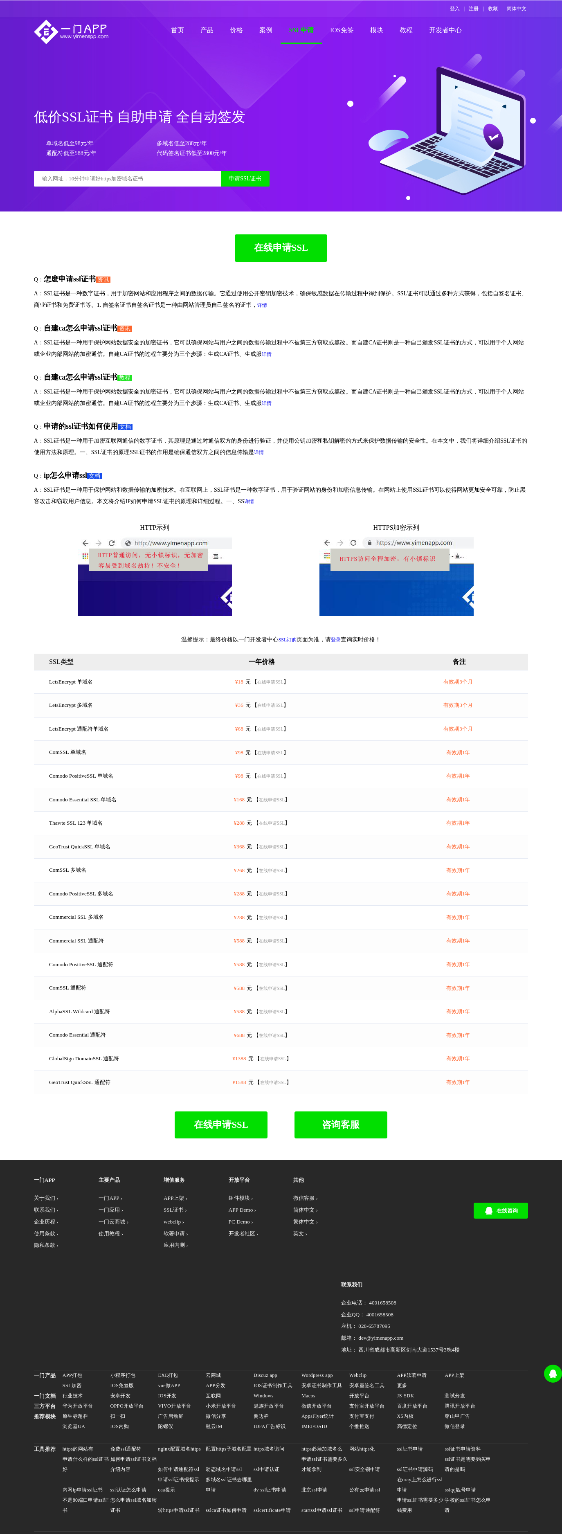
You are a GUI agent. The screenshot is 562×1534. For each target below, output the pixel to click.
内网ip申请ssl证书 (84, 1434)
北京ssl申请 (314, 1434)
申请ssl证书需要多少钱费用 (417, 1449)
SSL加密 (73, 1329)
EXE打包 (169, 1319)
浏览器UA (75, 1370)
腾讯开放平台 (459, 1350)
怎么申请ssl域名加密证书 (132, 1449)
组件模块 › (220, 1242)
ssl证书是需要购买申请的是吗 (464, 1408)
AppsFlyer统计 (317, 1360)
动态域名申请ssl (225, 1413)
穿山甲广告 (456, 1360)
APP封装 (222, 1492)
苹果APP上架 (337, 1492)
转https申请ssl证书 (180, 1454)
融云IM (215, 1370)
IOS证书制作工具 (273, 1329)
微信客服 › (278, 1242)
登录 (336, 656)
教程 (413, 30)
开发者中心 (452, 30)
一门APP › (105, 1242)
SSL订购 (288, 656)
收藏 (493, 8)
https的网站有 (79, 1393)
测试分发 (454, 1340)
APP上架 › (162, 1242)
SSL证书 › (162, 1254)
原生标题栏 (77, 1360)
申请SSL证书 (238, 188)
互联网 (214, 1340)
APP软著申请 (411, 1319)
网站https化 (362, 1393)
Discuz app (266, 1319)
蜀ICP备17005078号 (284, 1521)
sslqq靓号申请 (459, 1434)
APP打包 (74, 1319)
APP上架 (453, 1319)
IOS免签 (349, 30)
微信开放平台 (316, 1350)
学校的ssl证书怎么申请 (464, 1449)
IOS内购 (121, 1370)
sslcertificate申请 (273, 1454)
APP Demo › (221, 1254)
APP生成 (196, 1492)
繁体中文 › (278, 1267)
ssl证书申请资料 (462, 1393)
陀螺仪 (166, 1370)
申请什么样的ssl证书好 (85, 1408)
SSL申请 (309, 30)
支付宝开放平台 (366, 1350)
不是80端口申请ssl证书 (85, 1449)
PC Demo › (220, 1267)
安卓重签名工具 (366, 1329)
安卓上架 (143, 1492)
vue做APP (170, 1329)
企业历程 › (49, 1267)
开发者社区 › (223, 1279)
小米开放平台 (222, 1350)
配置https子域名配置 (230, 1393)
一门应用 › (106, 1254)
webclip (246, 1492)
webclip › (160, 1267)
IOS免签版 (123, 1329)
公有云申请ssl (364, 1434)
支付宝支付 (361, 1360)
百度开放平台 (411, 1350)
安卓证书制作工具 (321, 1329)
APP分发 (216, 1329)
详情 (275, 322)
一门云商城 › (109, 1267)
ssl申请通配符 (364, 1454)
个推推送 (359, 1370)
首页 (185, 30)
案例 (273, 30)
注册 (474, 8)
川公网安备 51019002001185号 (217, 1521)
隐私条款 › (49, 1291)
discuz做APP (300, 1492)
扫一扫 (119, 1360)
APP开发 (79, 1492)
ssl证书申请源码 (414, 1413)
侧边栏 (261, 1360)
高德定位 (406, 1370)
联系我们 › (49, 1254)
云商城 (214, 1319)
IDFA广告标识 (270, 1370)
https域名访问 (269, 1393)
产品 (214, 30)
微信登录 (454, 1370)
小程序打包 (124, 1319)
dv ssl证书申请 (270, 1434)
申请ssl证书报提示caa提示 (179, 1429)
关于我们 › (49, 1242)
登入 (455, 8)
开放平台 (359, 1340)
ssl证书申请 (409, 1393)
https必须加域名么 (321, 1393)
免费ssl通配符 (127, 1393)
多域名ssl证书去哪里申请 (227, 1429)
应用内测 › (163, 1291)
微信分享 (217, 1360)
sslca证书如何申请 (227, 1454)
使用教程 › (106, 1279)
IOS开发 (168, 1340)
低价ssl (401, 1492)
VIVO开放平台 (175, 1350)
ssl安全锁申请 (364, 1413)
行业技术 (74, 1340)
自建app (424, 1492)
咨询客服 (336, 1168)
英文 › (272, 1279)
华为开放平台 (79, 1350)
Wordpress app (317, 1319)
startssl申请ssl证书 (321, 1454)
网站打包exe (373, 1492)
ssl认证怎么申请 (130, 1434)
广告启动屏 (171, 1360)
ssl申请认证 (267, 1413)
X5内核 (404, 1360)
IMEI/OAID (314, 1370)
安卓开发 (122, 1340)
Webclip (357, 1319)
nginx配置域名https (180, 1393)
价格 (244, 30)
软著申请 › (163, 1279)
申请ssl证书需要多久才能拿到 (322, 1408)
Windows (264, 1340)
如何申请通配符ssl (179, 1413)
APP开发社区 (111, 1492)
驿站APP (270, 1492)
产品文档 (323, 1521)
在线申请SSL (281, 264)
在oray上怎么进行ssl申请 (419, 1429)
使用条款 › (49, 1279)
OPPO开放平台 (128, 1350)
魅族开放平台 (269, 1350)
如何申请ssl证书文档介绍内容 (132, 1408)
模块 (384, 30)
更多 (401, 1329)
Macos (308, 1340)
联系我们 (374, 1224)
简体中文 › (278, 1254)
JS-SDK (405, 1340)
